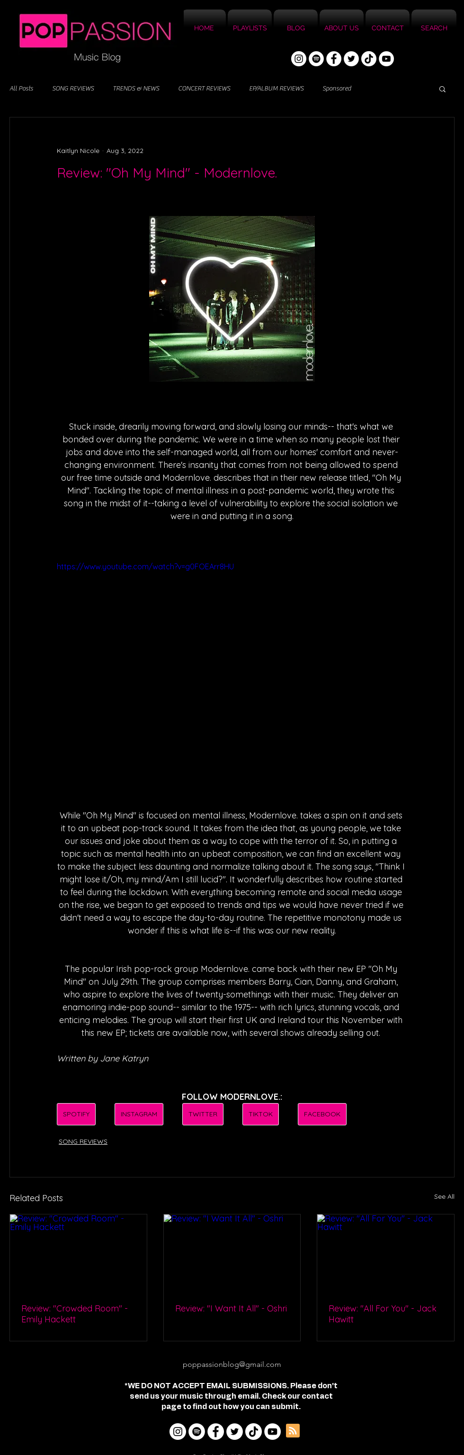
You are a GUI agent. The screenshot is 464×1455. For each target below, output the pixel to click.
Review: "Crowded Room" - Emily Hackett (74, 1314)
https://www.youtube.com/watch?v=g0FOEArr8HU (145, 566)
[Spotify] (316, 58)
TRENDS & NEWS (136, 88)
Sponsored (336, 88)
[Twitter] (351, 58)
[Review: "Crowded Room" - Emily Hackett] (78, 1252)
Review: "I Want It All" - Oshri (231, 1308)
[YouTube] (386, 58)
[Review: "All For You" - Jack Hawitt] (385, 1252)
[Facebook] (333, 58)
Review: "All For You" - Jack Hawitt (383, 1314)
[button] (442, 88)
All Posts (21, 88)
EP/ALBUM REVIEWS (276, 88)
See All (444, 1196)
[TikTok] (368, 58)
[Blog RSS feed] (293, 1431)
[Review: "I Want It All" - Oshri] (232, 1252)
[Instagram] (298, 58)
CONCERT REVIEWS (204, 88)
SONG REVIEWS (73, 88)
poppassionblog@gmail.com (232, 1364)
